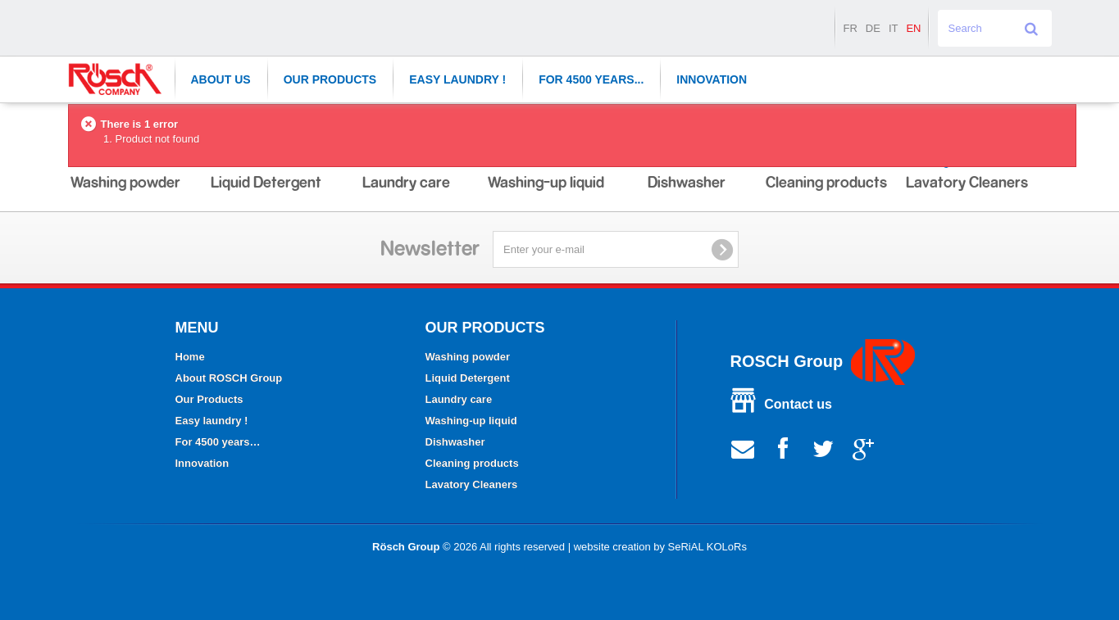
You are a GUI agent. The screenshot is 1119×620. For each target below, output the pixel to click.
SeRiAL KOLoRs (707, 547)
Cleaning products (472, 463)
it (893, 28)
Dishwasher (455, 442)
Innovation (711, 79)
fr (850, 28)
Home (190, 357)
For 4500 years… (218, 442)
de (873, 28)
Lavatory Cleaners (471, 484)
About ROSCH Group (229, 378)
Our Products (330, 79)
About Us (221, 79)
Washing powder (468, 357)
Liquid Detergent (467, 378)
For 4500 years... (591, 79)
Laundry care (459, 399)
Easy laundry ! (457, 79)
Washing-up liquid (471, 420)
